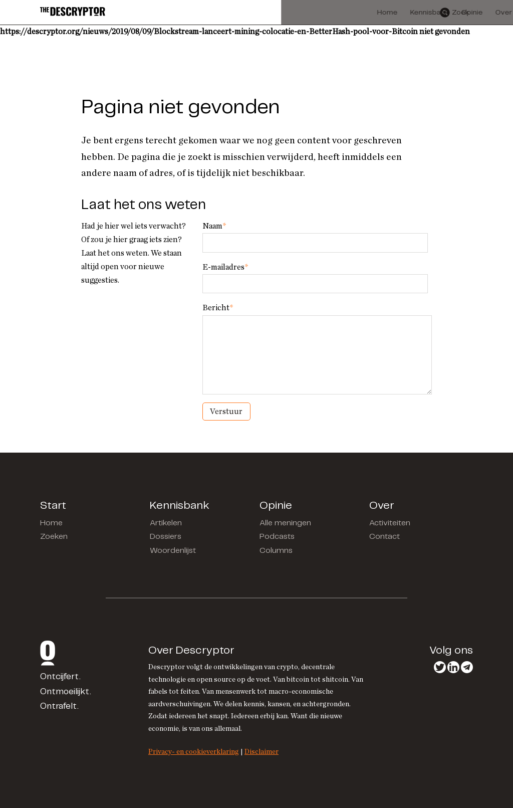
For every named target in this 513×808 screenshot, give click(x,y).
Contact (384, 536)
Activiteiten (389, 523)
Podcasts (277, 536)
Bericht (217, 308)
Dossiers (165, 536)
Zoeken (54, 536)
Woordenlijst (173, 550)
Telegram (467, 667)
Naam (214, 226)
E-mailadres (225, 267)
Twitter (440, 667)
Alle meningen (285, 523)
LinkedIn (453, 667)
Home (51, 523)
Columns (276, 550)
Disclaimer (261, 751)
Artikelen (166, 523)
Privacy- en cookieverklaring (193, 751)
